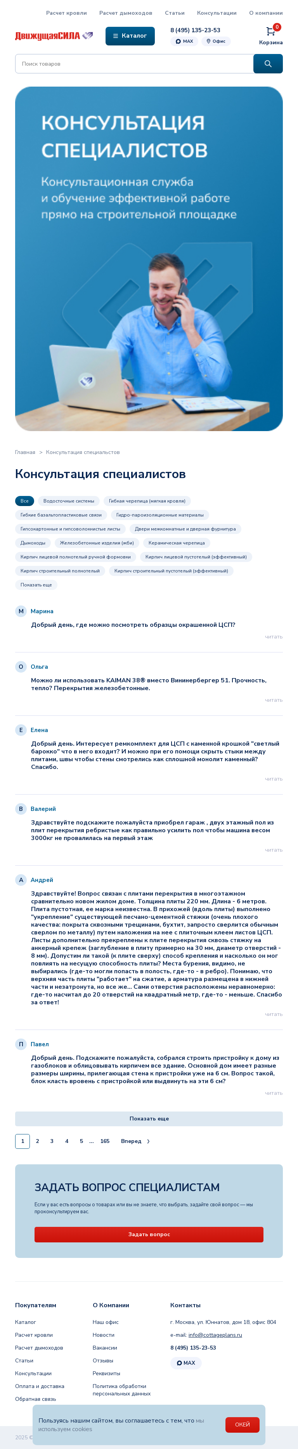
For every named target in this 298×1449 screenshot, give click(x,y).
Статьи (175, 13)
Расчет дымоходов (125, 13)
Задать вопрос (149, 1234)
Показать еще (36, 585)
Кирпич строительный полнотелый (60, 571)
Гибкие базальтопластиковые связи (61, 515)
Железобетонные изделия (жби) (97, 543)
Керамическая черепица (177, 543)
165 (104, 1141)
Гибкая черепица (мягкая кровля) (147, 501)
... (91, 1141)
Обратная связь (35, 1399)
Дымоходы (33, 543)
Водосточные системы (68, 501)
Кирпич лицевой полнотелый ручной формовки (76, 557)
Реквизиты (106, 1373)
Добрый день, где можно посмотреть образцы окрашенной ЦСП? (133, 625)
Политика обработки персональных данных (122, 1390)
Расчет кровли (66, 13)
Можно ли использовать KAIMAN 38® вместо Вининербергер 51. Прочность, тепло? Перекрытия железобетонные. (148, 684)
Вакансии (105, 1348)
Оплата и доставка (39, 1386)
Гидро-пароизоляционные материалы (160, 515)
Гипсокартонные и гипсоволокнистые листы (70, 529)
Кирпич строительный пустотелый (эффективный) (171, 571)
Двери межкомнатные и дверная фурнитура (185, 529)
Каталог (25, 1322)
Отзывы (103, 1360)
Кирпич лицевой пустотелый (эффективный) (196, 557)
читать (274, 637)
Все (25, 501)
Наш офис (106, 1322)
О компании (266, 13)
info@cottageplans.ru (215, 1335)
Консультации (217, 13)
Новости (103, 1335)
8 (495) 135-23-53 (193, 1348)
